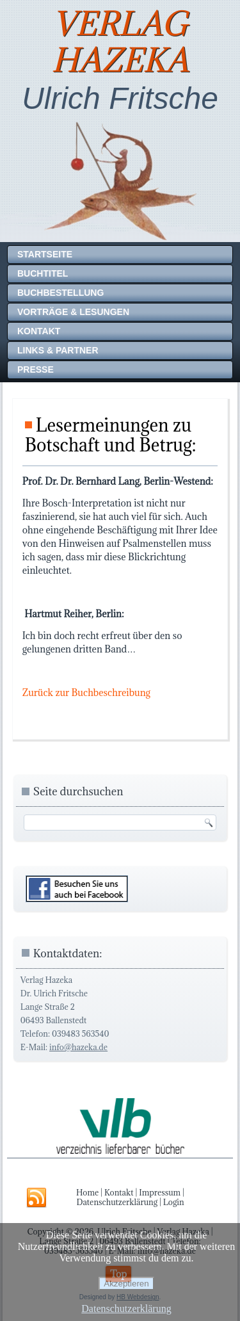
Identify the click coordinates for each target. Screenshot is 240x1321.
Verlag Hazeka (120, 42)
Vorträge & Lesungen (73, 312)
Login (173, 1202)
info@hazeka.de (78, 1047)
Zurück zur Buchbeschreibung (86, 692)
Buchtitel (42, 273)
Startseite (44, 254)
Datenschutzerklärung (116, 1202)
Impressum (159, 1192)
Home (87, 1192)
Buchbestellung (60, 293)
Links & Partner (58, 350)
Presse (35, 369)
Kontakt (38, 331)
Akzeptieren (126, 1283)
